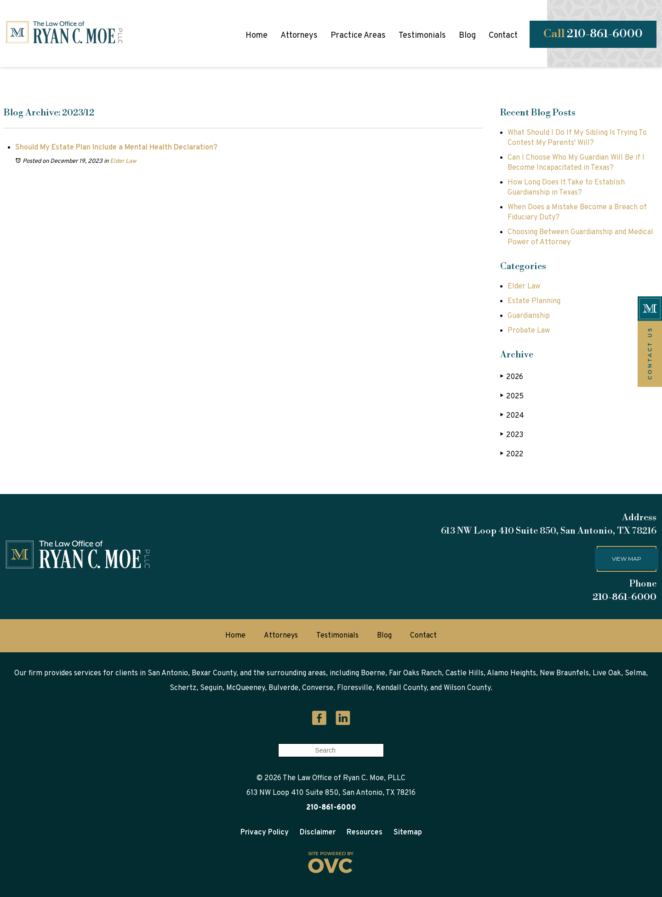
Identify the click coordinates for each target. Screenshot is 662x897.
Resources (364, 832)
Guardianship (529, 316)
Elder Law (123, 161)
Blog (467, 35)
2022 (511, 454)
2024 (512, 415)
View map (626, 558)
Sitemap (408, 832)
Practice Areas (358, 35)
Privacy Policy (264, 832)
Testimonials (422, 35)
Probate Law (529, 330)
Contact (503, 35)
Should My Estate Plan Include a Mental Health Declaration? (116, 147)
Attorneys (299, 35)
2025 (512, 396)
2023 (511, 435)
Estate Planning (534, 301)
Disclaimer (318, 832)
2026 (511, 377)
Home (256, 35)
